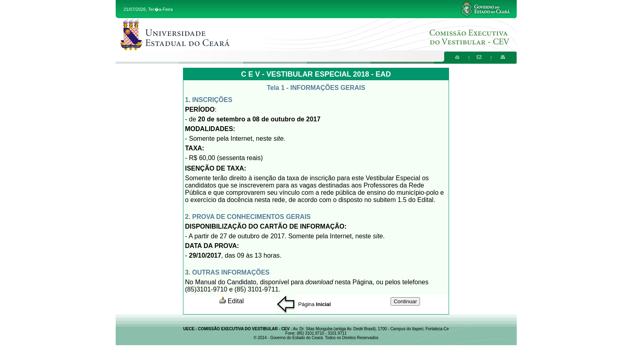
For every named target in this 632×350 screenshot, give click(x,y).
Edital (231, 301)
